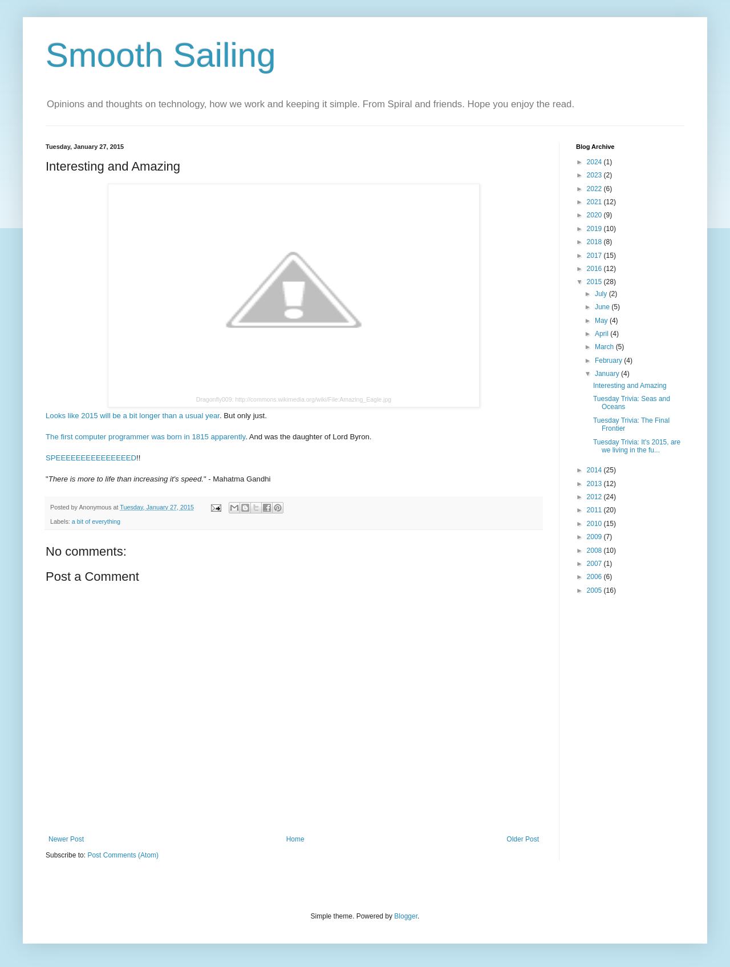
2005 (595, 590)
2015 (595, 282)
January (608, 374)
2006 (595, 577)
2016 (595, 269)
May (602, 321)
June (603, 307)
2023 (595, 175)
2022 (595, 189)
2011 (595, 510)
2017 (595, 256)
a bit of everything (96, 521)
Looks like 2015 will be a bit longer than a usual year (133, 415)
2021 (595, 202)
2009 (595, 537)
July (602, 294)
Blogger (405, 916)
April (602, 334)
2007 (595, 564)
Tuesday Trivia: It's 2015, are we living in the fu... (636, 446)
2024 (595, 162)
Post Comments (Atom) (123, 855)
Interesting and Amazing (630, 386)
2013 (595, 484)
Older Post (522, 839)
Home (295, 839)
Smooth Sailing (161, 55)
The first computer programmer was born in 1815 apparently (145, 436)
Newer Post (66, 839)
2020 (595, 215)
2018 (595, 242)
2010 (595, 524)
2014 (595, 470)
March (605, 347)
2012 (595, 497)
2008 (595, 551)
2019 (595, 229)
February (609, 361)
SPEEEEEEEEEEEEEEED (91, 458)
